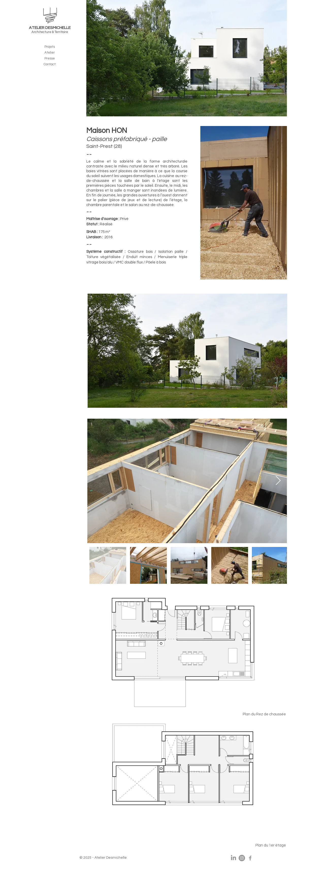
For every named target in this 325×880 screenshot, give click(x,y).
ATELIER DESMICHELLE (50, 28)
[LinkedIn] (233, 858)
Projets (49, 47)
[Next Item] (278, 481)
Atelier (49, 52)
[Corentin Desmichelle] (250, 858)
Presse (49, 58)
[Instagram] (242, 858)
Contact (50, 64)
